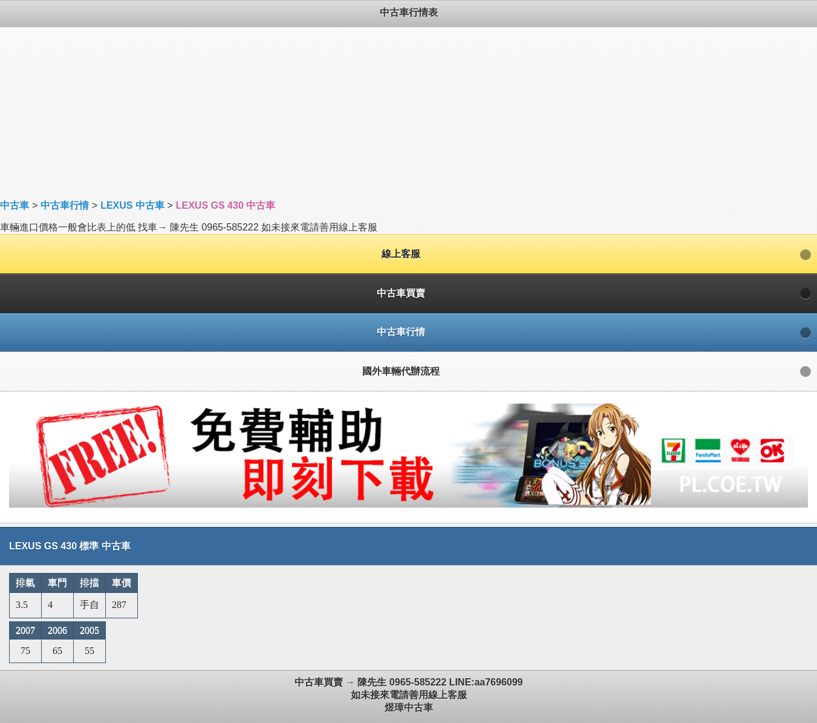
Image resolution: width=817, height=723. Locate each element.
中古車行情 (65, 205)
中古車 (14, 205)
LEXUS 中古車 (132, 205)
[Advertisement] (363, 112)
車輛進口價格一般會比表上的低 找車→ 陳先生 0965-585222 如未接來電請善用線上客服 (408, 361)
